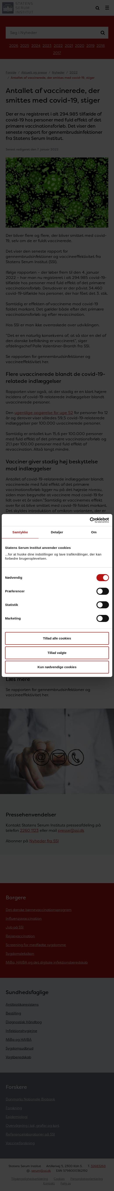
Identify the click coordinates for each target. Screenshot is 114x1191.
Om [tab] (93, 532)
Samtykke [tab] (20, 532)
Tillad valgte (57, 653)
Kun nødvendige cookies (57, 667)
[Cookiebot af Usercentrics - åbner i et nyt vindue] (90, 520)
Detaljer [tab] (57, 532)
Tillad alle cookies (57, 638)
